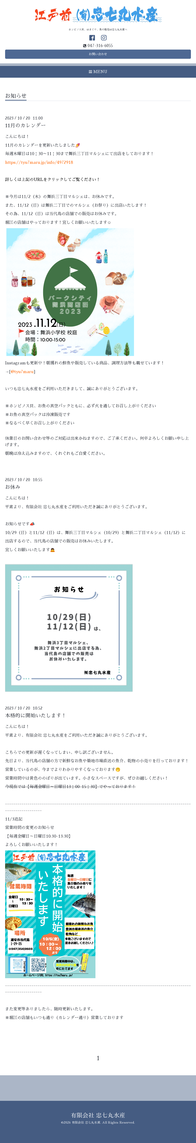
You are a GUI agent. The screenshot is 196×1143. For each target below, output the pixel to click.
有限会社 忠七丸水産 (98, 1115)
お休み (12, 487)
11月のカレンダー (25, 125)
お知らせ (16, 96)
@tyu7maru (22, 372)
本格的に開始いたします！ (35, 715)
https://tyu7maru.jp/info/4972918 (39, 162)
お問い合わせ (98, 54)
